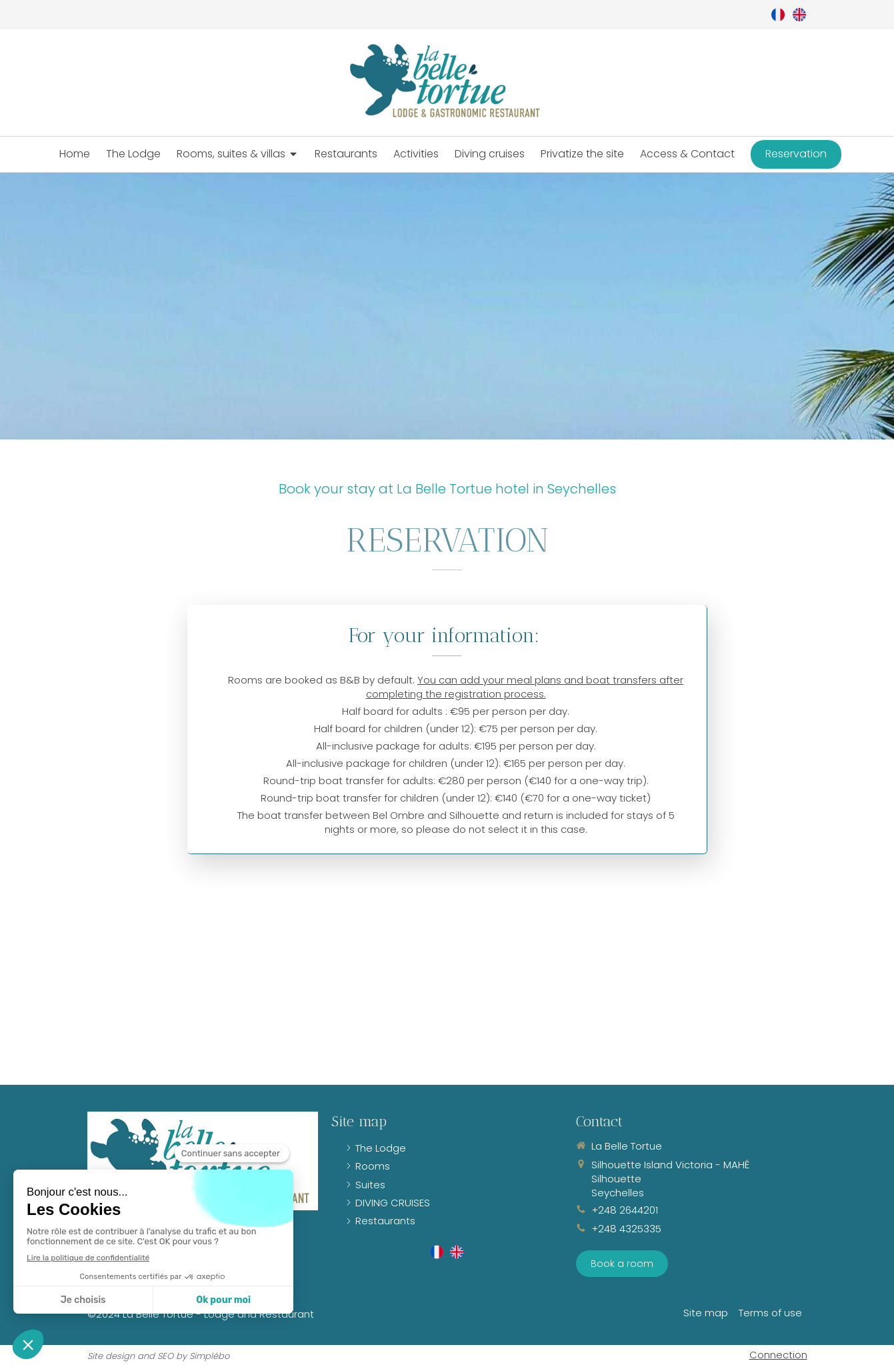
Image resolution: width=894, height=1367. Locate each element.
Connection (778, 1355)
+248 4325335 (626, 1229)
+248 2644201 (624, 1210)
